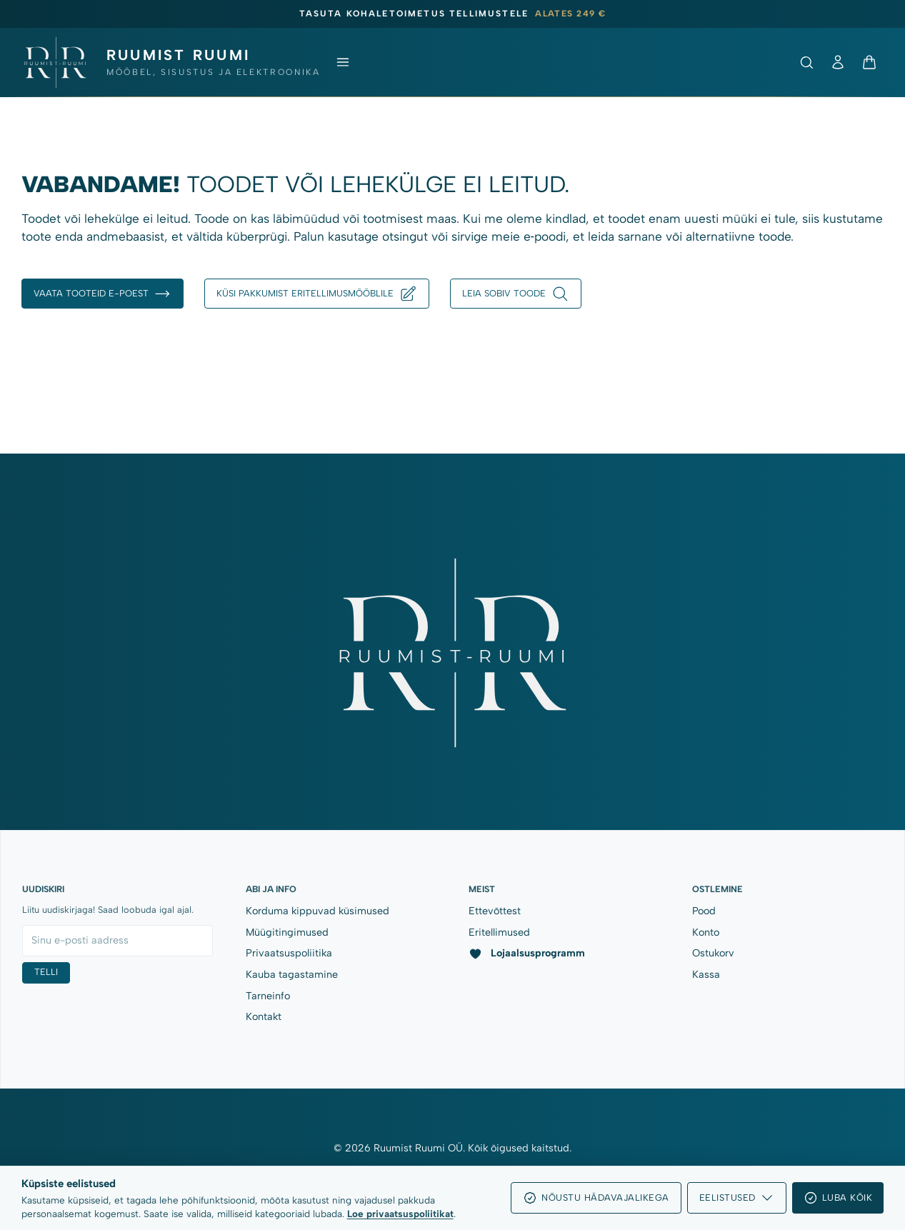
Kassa (706, 974)
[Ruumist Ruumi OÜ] (170, 62)
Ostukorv (713, 952)
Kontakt (263, 1016)
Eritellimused (499, 932)
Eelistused (736, 1198)
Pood (704, 910)
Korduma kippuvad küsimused (317, 910)
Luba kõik (838, 1198)
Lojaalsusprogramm (526, 953)
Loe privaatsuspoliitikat (400, 1213)
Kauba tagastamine (292, 974)
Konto (705, 932)
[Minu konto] (838, 62)
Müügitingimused (287, 932)
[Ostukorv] (869, 62)
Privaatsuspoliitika (289, 952)
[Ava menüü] (343, 62)
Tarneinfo (268, 995)
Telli (46, 971)
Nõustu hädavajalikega (596, 1198)
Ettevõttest (495, 910)
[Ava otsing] (806, 62)
